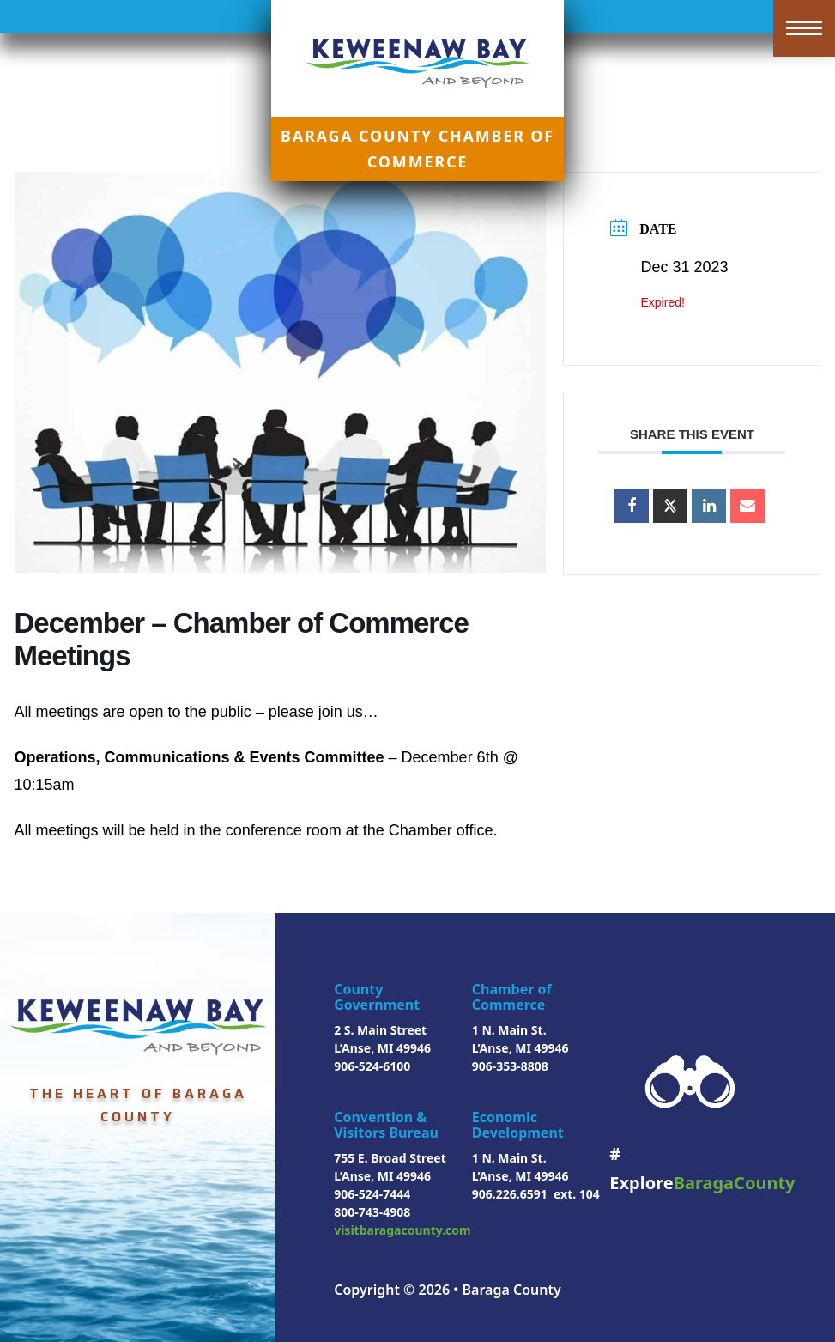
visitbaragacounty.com (402, 1230)
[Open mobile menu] (804, 28)
